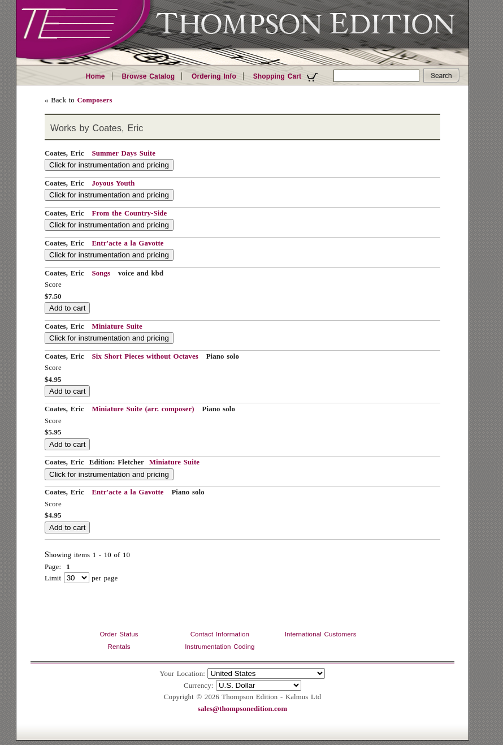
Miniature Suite (117, 326)
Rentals (119, 646)
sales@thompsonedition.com (242, 709)
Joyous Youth (113, 183)
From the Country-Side (129, 213)
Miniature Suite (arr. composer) (143, 409)
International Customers (321, 634)
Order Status (118, 634)
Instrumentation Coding (219, 646)
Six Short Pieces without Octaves (145, 356)
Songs (101, 273)
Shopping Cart (286, 76)
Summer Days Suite (123, 153)
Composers (94, 100)
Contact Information (219, 634)
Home (95, 76)
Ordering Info (214, 76)
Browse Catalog (148, 76)
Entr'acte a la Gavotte (127, 243)
